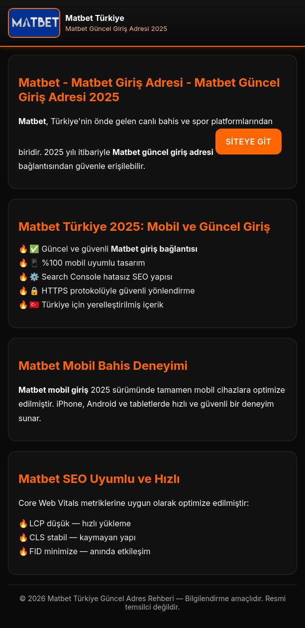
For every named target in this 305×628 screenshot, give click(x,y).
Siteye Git (248, 142)
